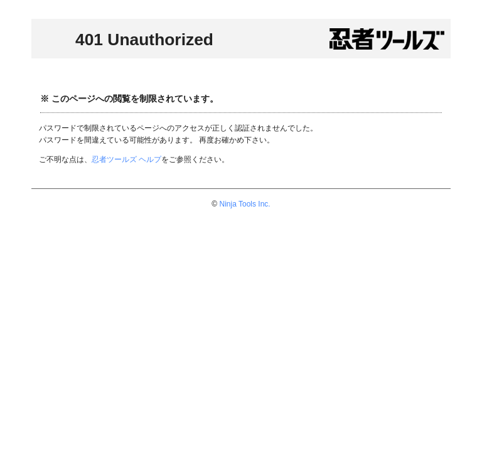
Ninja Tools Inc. (245, 204)
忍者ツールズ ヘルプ (126, 159)
